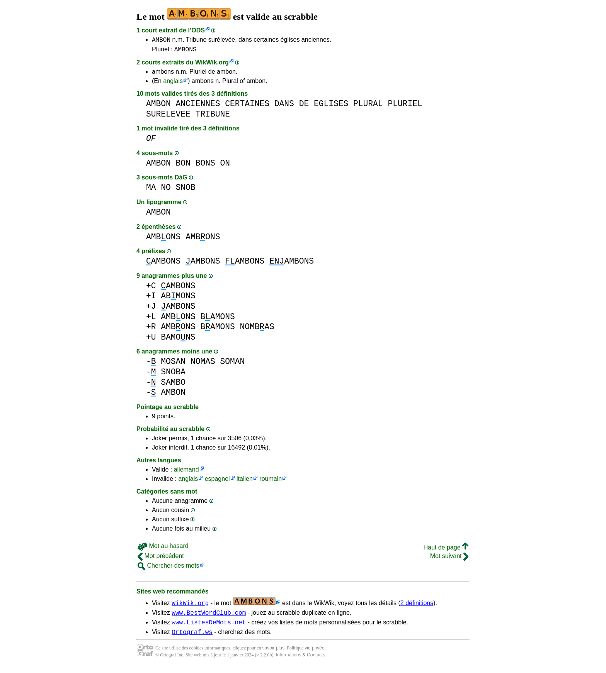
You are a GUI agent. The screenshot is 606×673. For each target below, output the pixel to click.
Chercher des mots (168, 568)
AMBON (161, 40)
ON (225, 165)
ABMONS (178, 298)
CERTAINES (247, 106)
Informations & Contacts (300, 660)
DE (304, 106)
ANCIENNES (198, 106)
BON (183, 165)
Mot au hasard (163, 548)
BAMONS (217, 319)
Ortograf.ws (192, 637)
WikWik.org (212, 64)
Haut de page (445, 549)
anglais (173, 83)
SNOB (186, 189)
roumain (270, 481)
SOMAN (232, 363)
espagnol (217, 481)
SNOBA (173, 374)
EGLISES (331, 106)
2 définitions (416, 605)
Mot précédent (161, 558)
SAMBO (173, 384)
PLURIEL (405, 106)
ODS (198, 30)
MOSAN (173, 363)
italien (245, 481)
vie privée (314, 653)
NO (166, 189)
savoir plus (273, 653)
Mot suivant (449, 558)
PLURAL (368, 106)
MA (151, 189)
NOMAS (203, 363)
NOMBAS (257, 329)
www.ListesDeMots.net (209, 626)
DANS (284, 106)
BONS (205, 165)
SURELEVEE (168, 116)
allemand (186, 471)
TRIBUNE (213, 116)
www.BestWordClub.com (209, 616)
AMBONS (185, 51)
